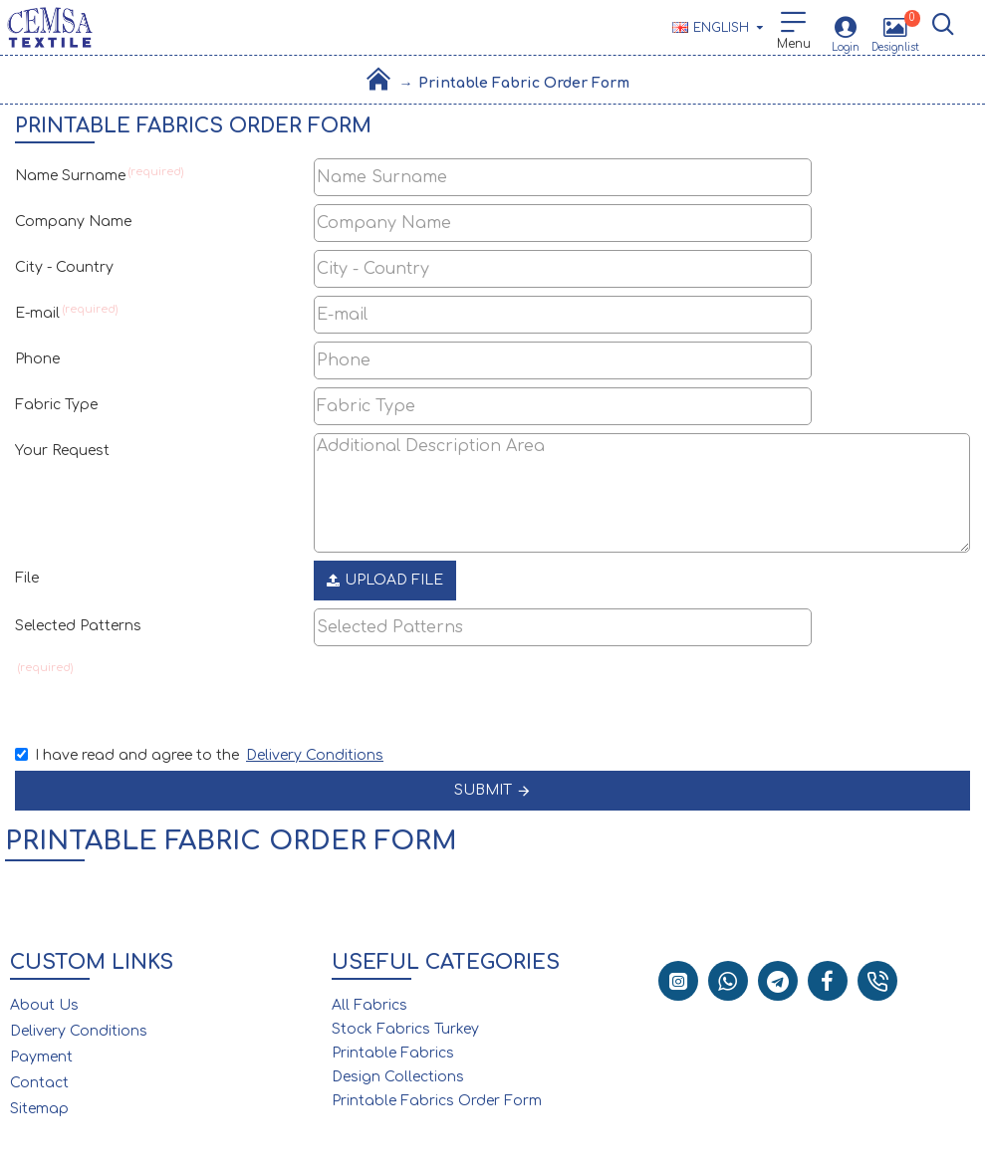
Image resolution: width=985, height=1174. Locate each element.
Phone (37, 359)
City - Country (64, 267)
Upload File (385, 580)
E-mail (37, 313)
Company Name (73, 221)
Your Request (62, 450)
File (27, 578)
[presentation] (453, 690)
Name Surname (70, 175)
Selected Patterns (78, 625)
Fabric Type (56, 404)
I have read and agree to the (200, 755)
